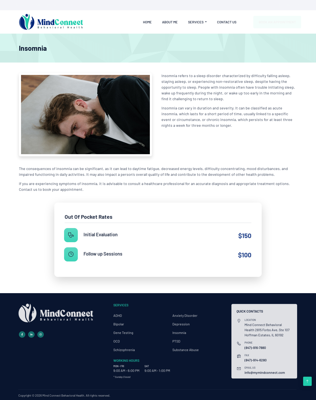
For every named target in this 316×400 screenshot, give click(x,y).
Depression (181, 321)
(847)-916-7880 (34, 5)
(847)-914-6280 (67, 5)
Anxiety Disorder (185, 313)
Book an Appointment (273, 22)
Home (147, 22)
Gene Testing (123, 330)
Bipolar (118, 321)
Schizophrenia (124, 347)
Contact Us (226, 22)
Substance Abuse (185, 347)
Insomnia (179, 330)
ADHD (117, 313)
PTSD (176, 338)
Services (196, 22)
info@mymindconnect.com (108, 5)
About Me (170, 22)
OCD (116, 338)
